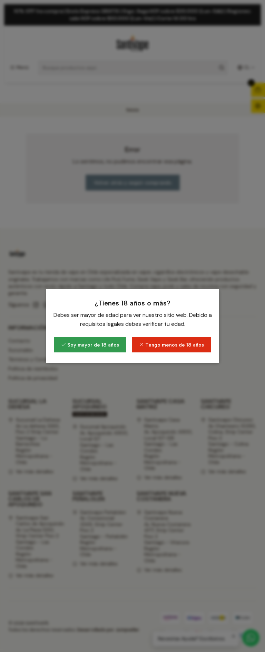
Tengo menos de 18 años (171, 345)
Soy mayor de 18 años (90, 345)
